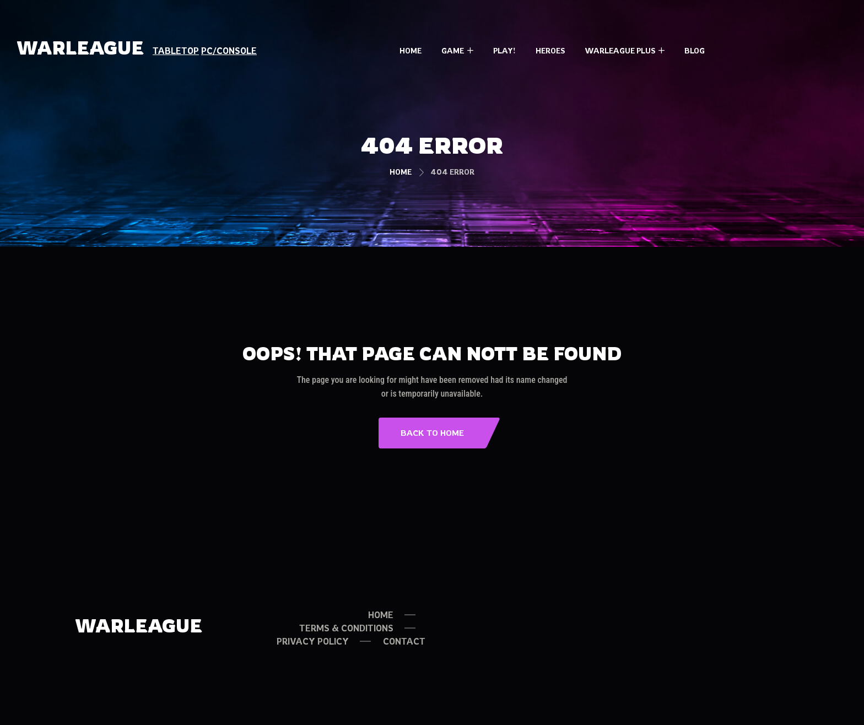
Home (410, 50)
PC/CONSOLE (229, 50)
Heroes (550, 50)
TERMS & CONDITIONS (346, 628)
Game (452, 50)
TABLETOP (176, 50)
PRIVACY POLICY (313, 641)
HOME (380, 614)
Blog (694, 50)
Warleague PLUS (620, 50)
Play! (504, 50)
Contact (404, 641)
